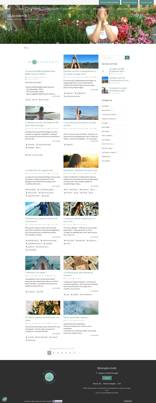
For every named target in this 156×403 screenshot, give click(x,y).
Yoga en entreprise (108, 119)
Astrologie (106, 127)
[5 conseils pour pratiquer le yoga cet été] (80, 113)
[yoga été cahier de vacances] (42, 113)
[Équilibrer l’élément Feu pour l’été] (80, 161)
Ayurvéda (105, 131)
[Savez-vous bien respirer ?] (80, 308)
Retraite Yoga (107, 148)
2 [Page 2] (53, 353)
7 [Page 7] (74, 353)
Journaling (105, 161)
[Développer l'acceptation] (42, 263)
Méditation (106, 156)
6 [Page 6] (70, 353)
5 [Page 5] (66, 353)
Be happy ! (105, 106)
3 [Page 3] (57, 353)
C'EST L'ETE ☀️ (107, 144)
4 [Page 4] (61, 353)
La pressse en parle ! (109, 114)
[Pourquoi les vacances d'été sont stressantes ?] (42, 209)
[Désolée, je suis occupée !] (80, 209)
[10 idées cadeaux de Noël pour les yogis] (42, 308)
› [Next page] (79, 353)
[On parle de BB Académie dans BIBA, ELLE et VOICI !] (42, 62)
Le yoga (105, 123)
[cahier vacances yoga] (80, 62)
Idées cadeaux (107, 135)
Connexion (128, 401)
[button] (4, 399)
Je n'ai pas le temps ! (109, 152)
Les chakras (106, 140)
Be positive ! (106, 110)
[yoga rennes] (80, 263)
